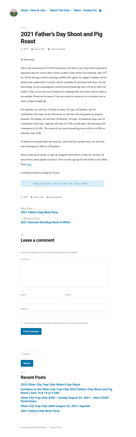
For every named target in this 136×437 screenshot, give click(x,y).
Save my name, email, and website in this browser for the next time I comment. (56, 323)
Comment (25, 259)
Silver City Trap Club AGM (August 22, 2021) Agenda (55, 406)
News (77, 10)
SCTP (26, 49)
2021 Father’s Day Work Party (40, 411)
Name (24, 295)
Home (24, 10)
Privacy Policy (55, 427)
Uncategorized (56, 197)
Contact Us (90, 10)
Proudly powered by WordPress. (34, 427)
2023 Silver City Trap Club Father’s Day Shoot (50, 384)
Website (24, 309)
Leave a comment (58, 49)
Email (68, 295)
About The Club (59, 10)
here (29, 164)
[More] (100, 10)
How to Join (37, 10)
